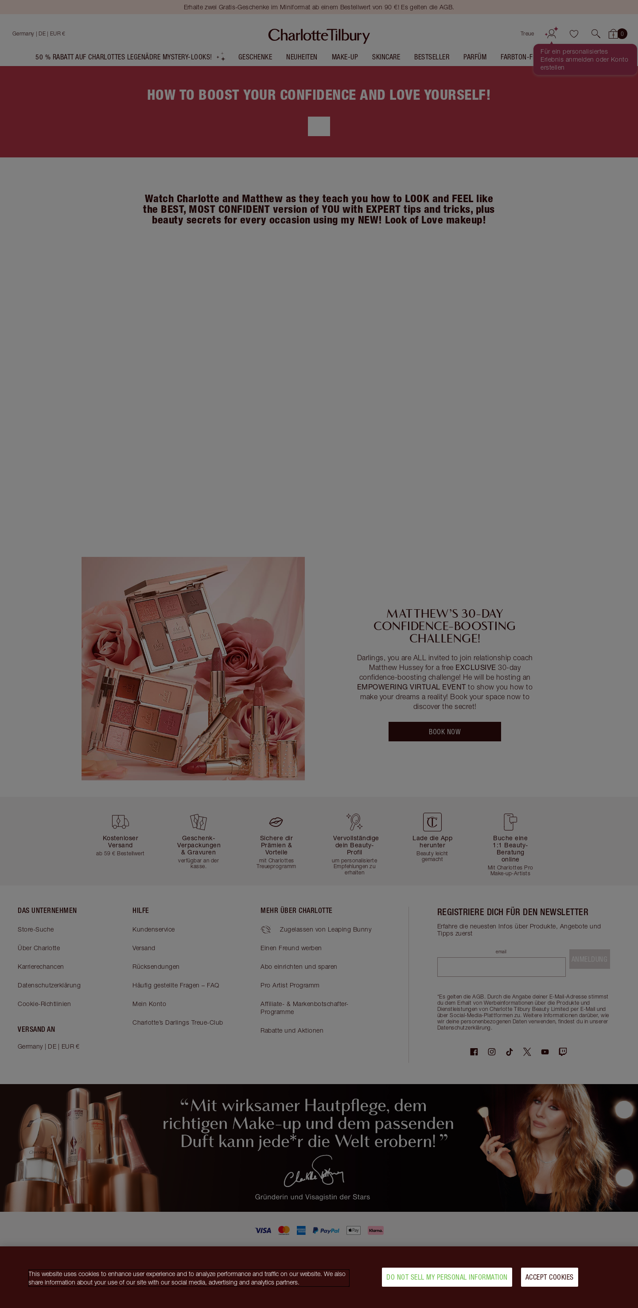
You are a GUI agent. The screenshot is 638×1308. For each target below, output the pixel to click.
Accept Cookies (549, 1277)
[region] (319, 1277)
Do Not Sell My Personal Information (447, 1277)
